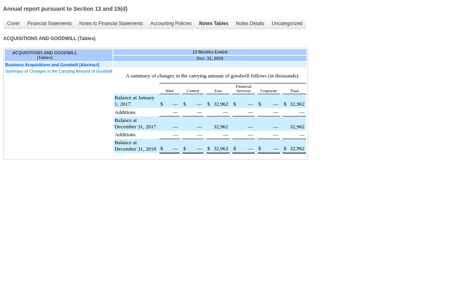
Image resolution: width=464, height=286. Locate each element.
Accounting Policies (171, 23)
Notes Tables (213, 23)
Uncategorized (287, 23)
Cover (13, 23)
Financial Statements (49, 23)
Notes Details (250, 23)
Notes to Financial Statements (111, 23)
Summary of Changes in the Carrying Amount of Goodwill (58, 71)
